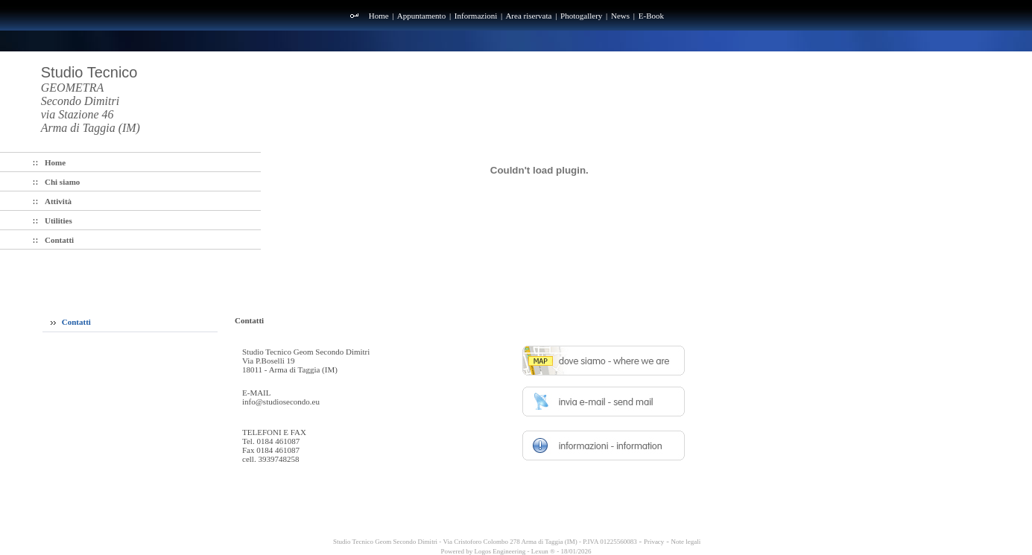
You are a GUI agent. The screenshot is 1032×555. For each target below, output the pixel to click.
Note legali (686, 541)
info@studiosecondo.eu (281, 401)
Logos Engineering (500, 551)
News (620, 15)
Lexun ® (543, 551)
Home (379, 15)
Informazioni (476, 15)
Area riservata (528, 15)
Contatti (71, 321)
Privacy (654, 541)
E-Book (651, 15)
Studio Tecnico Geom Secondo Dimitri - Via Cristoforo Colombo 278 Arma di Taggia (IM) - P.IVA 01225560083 (484, 541)
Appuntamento (421, 15)
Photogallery (581, 15)
